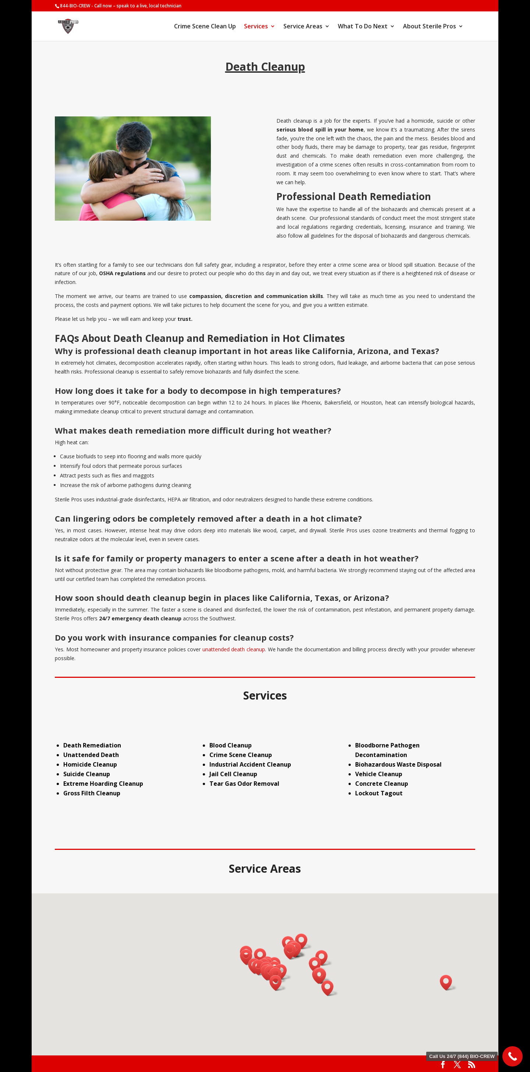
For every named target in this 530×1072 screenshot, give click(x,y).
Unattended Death (91, 755)
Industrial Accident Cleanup (250, 764)
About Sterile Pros (429, 27)
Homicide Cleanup (90, 764)
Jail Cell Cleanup (233, 774)
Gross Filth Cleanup (91, 793)
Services (256, 27)
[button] (248, 957)
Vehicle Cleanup (378, 774)
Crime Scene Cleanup (240, 755)
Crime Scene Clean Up (205, 27)
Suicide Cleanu (84, 774)
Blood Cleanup (230, 745)
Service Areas (302, 27)
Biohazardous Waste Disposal (398, 764)
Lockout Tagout (379, 793)
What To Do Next (363, 27)
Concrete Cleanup (381, 784)
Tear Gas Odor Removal (244, 784)
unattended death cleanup (233, 649)
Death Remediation (92, 745)
